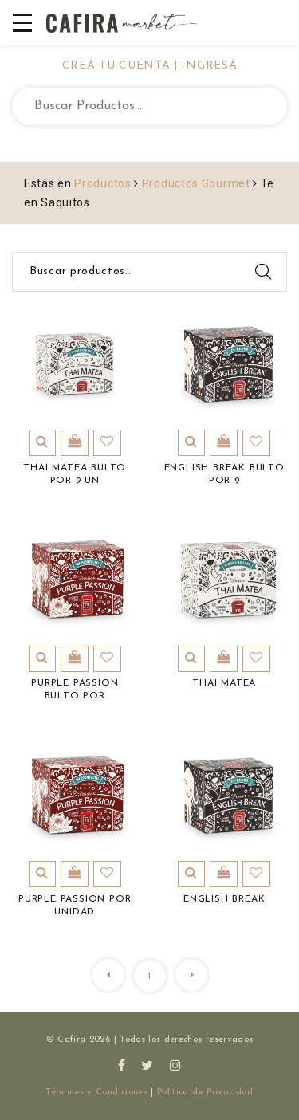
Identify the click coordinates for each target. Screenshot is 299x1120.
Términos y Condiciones (96, 1092)
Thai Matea (224, 683)
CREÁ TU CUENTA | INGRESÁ (150, 66)
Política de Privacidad (205, 1092)
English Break (224, 899)
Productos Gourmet (196, 183)
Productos (102, 183)
